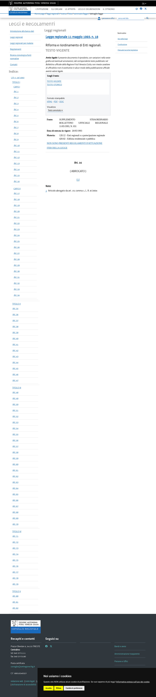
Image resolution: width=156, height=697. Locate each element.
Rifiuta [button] (58, 688)
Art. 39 (15, 332)
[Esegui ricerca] (147, 18)
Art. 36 (15, 314)
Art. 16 (17, 181)
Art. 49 (15, 398)
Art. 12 (17, 157)
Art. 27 (17, 253)
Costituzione (122, 44)
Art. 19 (17, 205)
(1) (78, 179)
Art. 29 (17, 265)
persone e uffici (106, 18)
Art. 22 (17, 223)
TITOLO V (16, 591)
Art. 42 (15, 350)
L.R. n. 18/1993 (17, 77)
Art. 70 (15, 524)
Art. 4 (16, 109)
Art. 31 (17, 277)
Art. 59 (15, 458)
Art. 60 (15, 464)
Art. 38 (15, 326)
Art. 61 (15, 470)
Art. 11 (17, 151)
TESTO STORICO (54, 84)
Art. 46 (15, 374)
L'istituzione (42, 9)
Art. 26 (17, 247)
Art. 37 (15, 320)
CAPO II (17, 188)
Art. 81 (15, 602)
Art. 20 (17, 211)
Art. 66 (15, 500)
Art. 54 (15, 428)
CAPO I (17, 86)
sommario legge (81, 13)
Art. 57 (15, 446)
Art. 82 (15, 608)
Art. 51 (15, 410)
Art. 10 (17, 145)
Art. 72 (15, 542)
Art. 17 (17, 193)
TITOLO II (16, 304)
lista (70, 13)
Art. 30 (17, 271)
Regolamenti (15, 49)
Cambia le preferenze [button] (74, 688)
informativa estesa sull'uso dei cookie (133, 682)
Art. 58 (15, 452)
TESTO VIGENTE (54, 81)
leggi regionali (53, 13)
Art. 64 (15, 488)
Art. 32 (17, 283)
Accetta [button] (49, 688)
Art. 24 (17, 235)
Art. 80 (15, 596)
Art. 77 (15, 572)
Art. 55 (15, 434)
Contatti (13, 64)
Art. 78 (15, 578)
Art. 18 (17, 199)
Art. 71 (15, 536)
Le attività (70, 9)
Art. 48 (15, 392)
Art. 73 (15, 548)
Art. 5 (16, 115)
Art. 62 (15, 476)
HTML (49, 101)
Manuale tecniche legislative (128, 50)
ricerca (63, 13)
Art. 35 (15, 308)
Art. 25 (17, 241)
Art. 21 (17, 217)
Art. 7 (16, 127)
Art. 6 (16, 121)
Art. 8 (16, 133)
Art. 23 (17, 229)
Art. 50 (15, 404)
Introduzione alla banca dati (22, 31)
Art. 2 (16, 97)
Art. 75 (15, 560)
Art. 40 (15, 338)
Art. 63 (15, 482)
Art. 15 (17, 175)
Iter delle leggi (123, 39)
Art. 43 (15, 356)
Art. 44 (15, 362)
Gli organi (56, 9)
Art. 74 (15, 554)
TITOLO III (16, 387)
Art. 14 (17, 169)
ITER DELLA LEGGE (57, 148)
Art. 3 (16, 103)
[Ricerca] (130, 18)
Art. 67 (15, 506)
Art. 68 (15, 512)
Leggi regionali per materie (21, 43)
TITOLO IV (16, 531)
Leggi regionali (16, 37)
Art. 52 (15, 416)
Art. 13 (17, 163)
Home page (40, 13)
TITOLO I (16, 82)
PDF (56, 101)
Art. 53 (15, 422)
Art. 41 (15, 344)
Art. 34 (17, 295)
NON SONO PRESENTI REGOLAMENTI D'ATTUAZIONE (74, 143)
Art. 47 (15, 380)
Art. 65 (15, 494)
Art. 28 (17, 259)
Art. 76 (15, 566)
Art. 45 (15, 368)
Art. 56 (15, 440)
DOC (61, 101)
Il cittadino (109, 9)
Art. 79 (15, 584)
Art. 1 (16, 91)
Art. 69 (15, 518)
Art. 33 (17, 289)
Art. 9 (16, 139)
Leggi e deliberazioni (89, 9)
